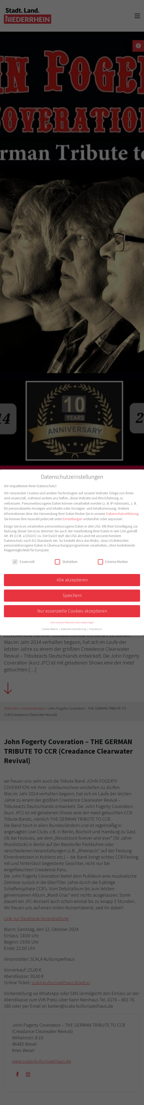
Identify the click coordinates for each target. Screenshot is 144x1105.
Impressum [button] (95, 629)
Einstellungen (72, 518)
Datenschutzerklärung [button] (74, 629)
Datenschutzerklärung (122, 513)
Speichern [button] (72, 595)
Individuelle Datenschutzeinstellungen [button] (72, 622)
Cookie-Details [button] (50, 629)
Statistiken (66, 561)
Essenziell (23, 561)
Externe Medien (113, 561)
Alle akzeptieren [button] (72, 580)
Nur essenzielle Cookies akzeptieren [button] (72, 611)
